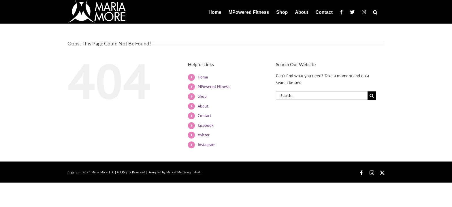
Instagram (206, 144)
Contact (204, 115)
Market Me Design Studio (184, 172)
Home (203, 77)
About (203, 106)
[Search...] (322, 95)
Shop (202, 96)
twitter (204, 134)
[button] (382, 12)
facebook (206, 125)
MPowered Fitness (213, 86)
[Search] (372, 95)
